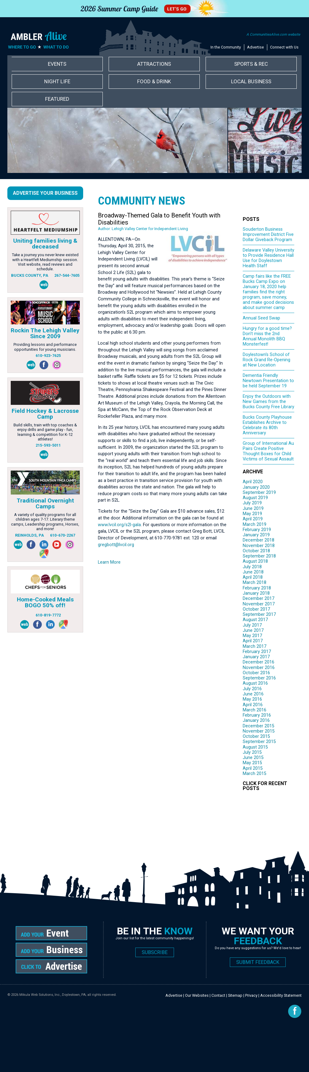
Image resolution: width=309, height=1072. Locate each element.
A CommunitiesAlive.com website (273, 34)
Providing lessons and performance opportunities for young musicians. (45, 346)
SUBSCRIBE (155, 952)
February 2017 (257, 651)
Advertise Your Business (45, 193)
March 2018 (254, 582)
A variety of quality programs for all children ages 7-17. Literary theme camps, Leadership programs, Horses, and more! (45, 521)
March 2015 (254, 773)
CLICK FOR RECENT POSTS (265, 786)
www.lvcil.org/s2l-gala (119, 524)
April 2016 (253, 704)
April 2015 (253, 768)
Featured (57, 99)
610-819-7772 (48, 615)
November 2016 (259, 667)
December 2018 (258, 540)
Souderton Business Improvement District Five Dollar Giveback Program (268, 234)
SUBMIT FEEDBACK (257, 962)
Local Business (251, 81)
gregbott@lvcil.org (116, 544)
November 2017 (259, 604)
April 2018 (253, 577)
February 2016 (257, 715)
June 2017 (253, 630)
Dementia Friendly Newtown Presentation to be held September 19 (268, 381)
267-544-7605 (66, 275)
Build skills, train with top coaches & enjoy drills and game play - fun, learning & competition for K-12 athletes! (45, 432)
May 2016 (252, 699)
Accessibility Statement (281, 995)
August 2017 (255, 619)
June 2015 (253, 757)
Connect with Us (284, 47)
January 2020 (256, 487)
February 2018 (257, 588)
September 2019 (259, 492)
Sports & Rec (251, 64)
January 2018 (256, 593)
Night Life (57, 81)
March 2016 (254, 710)
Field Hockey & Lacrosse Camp (45, 413)
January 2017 (256, 656)
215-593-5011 (48, 445)
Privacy (251, 995)
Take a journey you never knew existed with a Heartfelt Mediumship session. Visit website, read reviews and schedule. (45, 261)
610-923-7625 (48, 355)
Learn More (109, 562)
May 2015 (252, 762)
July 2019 (252, 503)
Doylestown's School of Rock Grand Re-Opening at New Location (266, 360)
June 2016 (253, 694)
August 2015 (255, 747)
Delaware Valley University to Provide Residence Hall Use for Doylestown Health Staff (268, 258)
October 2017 (256, 609)
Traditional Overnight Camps (45, 503)
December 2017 (258, 598)
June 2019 (253, 508)
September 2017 (259, 614)
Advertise (255, 47)
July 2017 (252, 625)
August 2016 (255, 683)
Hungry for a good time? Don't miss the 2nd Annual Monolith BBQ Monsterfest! (267, 336)
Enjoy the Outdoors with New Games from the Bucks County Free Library (268, 401)
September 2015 (259, 741)
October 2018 (256, 551)
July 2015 (252, 752)
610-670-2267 (62, 535)
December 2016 (258, 662)
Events (57, 64)
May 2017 (252, 635)
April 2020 (253, 481)
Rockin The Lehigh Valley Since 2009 (45, 333)
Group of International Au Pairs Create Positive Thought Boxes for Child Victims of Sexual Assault (268, 451)
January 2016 (256, 720)
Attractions (154, 64)
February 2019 (257, 529)
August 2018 (255, 561)
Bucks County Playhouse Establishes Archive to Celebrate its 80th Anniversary (267, 425)
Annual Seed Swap (261, 318)
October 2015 (256, 736)
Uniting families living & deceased (45, 243)
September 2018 (259, 556)
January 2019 (256, 535)
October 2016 (256, 672)
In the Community (226, 47)
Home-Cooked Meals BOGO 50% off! (45, 602)
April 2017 (253, 641)
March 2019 (254, 524)
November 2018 (259, 545)
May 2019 (252, 513)
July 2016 (252, 688)
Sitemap (235, 995)
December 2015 (258, 726)
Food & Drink (154, 81)
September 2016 (259, 678)
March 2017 (254, 646)
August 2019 (255, 497)
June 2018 (253, 572)
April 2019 (253, 519)
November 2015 (259, 731)
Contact (218, 995)
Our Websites (197, 995)
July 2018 (252, 566)
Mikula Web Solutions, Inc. (39, 995)
